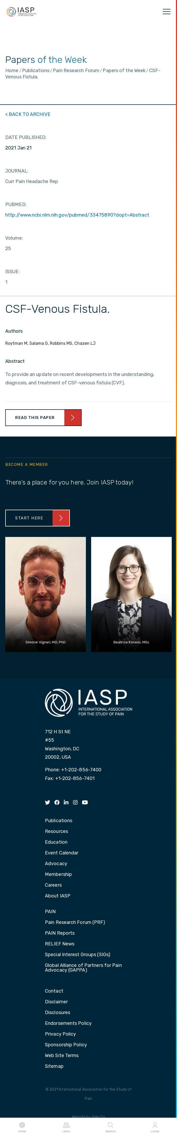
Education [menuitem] (56, 842)
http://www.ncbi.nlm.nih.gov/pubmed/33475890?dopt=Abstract (77, 215)
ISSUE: (12, 271)
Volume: (14, 238)
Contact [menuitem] (54, 991)
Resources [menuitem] (56, 831)
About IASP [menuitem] (57, 896)
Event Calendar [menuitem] (61, 853)
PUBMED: (16, 204)
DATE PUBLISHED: (26, 137)
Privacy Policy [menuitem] (60, 1034)
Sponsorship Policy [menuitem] (66, 1045)
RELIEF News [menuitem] (59, 944)
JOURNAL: (16, 171)
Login (155, 1127)
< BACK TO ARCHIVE (27, 114)
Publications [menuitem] (58, 820)
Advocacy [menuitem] (56, 863)
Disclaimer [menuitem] (56, 1002)
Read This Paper (35, 417)
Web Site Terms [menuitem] (62, 1055)
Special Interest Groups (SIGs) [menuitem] (77, 954)
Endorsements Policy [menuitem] (68, 1023)
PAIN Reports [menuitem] (60, 933)
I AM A (66, 1127)
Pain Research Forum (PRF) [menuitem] (75, 922)
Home (22, 1127)
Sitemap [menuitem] (54, 1066)
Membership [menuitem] (58, 874)
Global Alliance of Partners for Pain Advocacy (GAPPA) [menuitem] (83, 968)
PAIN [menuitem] (50, 911)
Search (110, 1127)
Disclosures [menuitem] (57, 1012)
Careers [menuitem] (53, 885)
